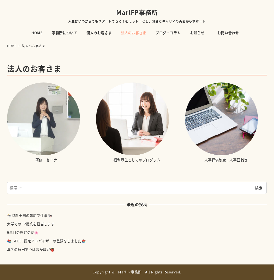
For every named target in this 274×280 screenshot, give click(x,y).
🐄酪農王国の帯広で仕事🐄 (29, 215)
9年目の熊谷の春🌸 (23, 232)
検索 (259, 188)
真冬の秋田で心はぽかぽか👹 (31, 249)
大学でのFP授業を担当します (31, 224)
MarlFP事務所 (137, 12)
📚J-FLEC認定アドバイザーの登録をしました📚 (46, 241)
